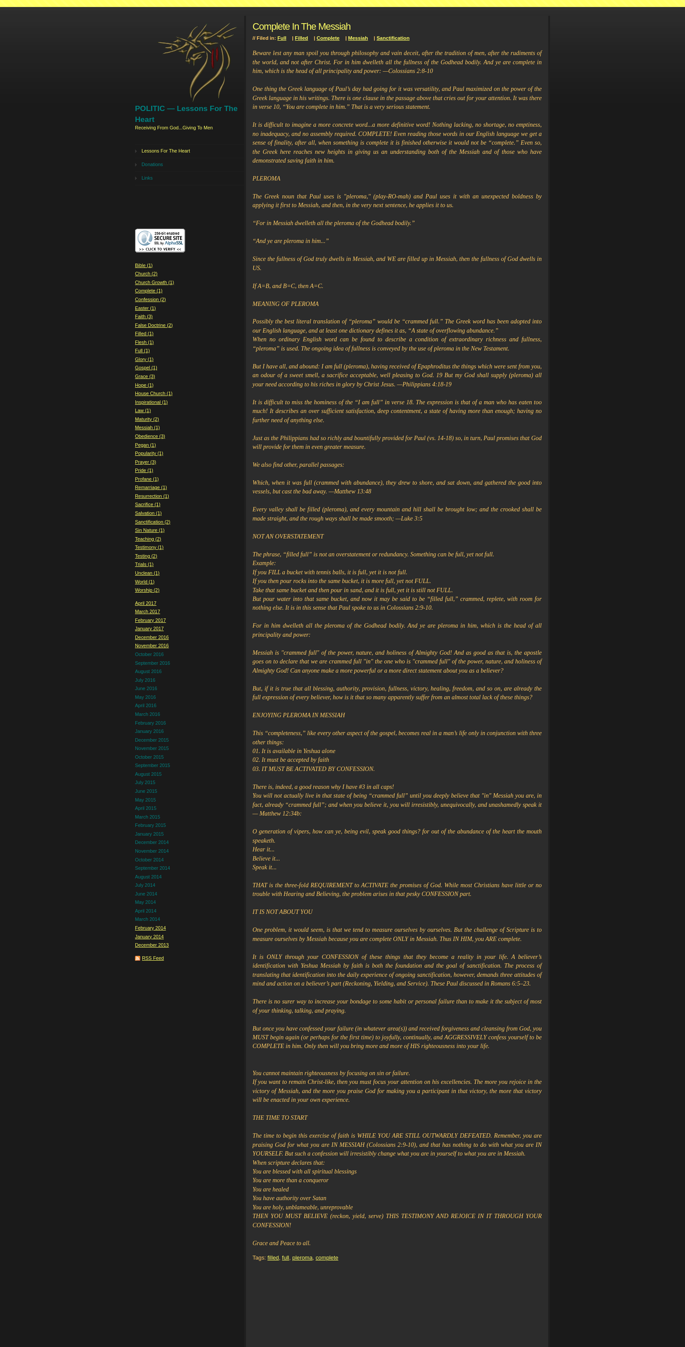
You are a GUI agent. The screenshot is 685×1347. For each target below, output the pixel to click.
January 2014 (149, 936)
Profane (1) (147, 479)
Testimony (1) (149, 547)
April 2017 (145, 603)
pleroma (302, 1257)
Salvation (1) (148, 513)
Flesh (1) (144, 342)
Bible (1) (144, 265)
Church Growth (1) (154, 282)
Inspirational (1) (151, 402)
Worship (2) (147, 590)
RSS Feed (153, 958)
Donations (152, 164)
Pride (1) (144, 470)
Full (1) (142, 350)
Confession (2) (150, 299)
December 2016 (152, 637)
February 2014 (150, 927)
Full (281, 38)
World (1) (145, 581)
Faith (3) (144, 316)
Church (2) (146, 273)
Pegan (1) (145, 445)
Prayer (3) (145, 462)
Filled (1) (144, 333)
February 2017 (150, 620)
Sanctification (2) (152, 521)
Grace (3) (145, 376)
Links (147, 178)
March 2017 (147, 611)
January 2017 (149, 628)
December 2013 (152, 945)
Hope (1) (144, 385)
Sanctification (393, 38)
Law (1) (143, 410)
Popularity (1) (149, 453)
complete (326, 1257)
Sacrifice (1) (147, 504)
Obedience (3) (150, 436)
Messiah (358, 38)
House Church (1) (154, 393)
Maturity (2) (147, 419)
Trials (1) (144, 564)
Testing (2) (146, 556)
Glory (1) (144, 359)
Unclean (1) (147, 573)
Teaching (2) (148, 539)
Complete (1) (149, 290)
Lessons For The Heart (166, 150)
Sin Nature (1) (150, 530)
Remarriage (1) (151, 487)
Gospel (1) (146, 367)
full (285, 1257)
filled (273, 1257)
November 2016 (152, 645)
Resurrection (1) (152, 496)
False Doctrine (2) (154, 325)
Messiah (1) (147, 427)
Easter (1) (145, 308)
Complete (328, 38)
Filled (301, 38)
